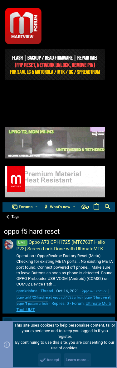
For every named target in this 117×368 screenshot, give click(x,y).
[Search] (107, 207)
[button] (36, 207)
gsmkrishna (27, 291)
